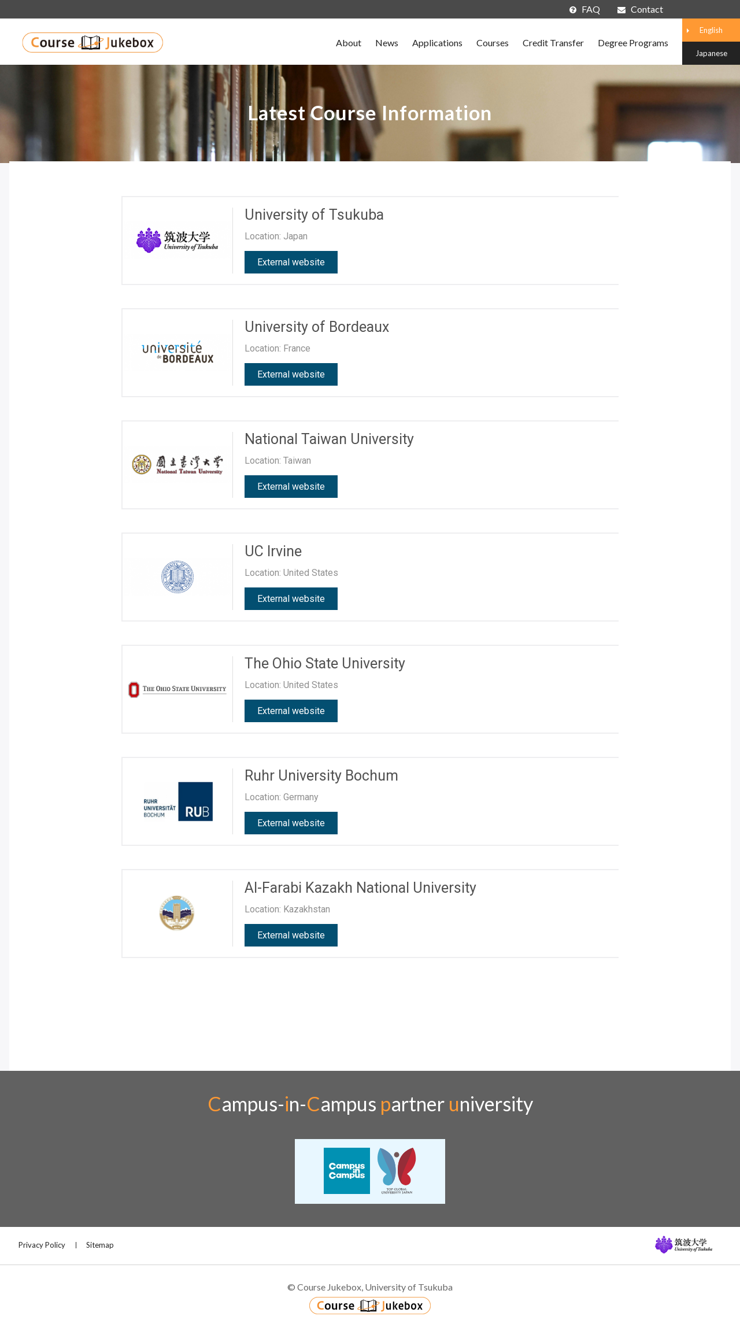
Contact (640, 8)
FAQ (584, 8)
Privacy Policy (41, 1244)
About (348, 42)
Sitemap (100, 1244)
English (711, 30)
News (386, 42)
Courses (492, 42)
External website (291, 262)
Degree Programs (633, 42)
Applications (437, 42)
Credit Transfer (553, 42)
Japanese (711, 53)
